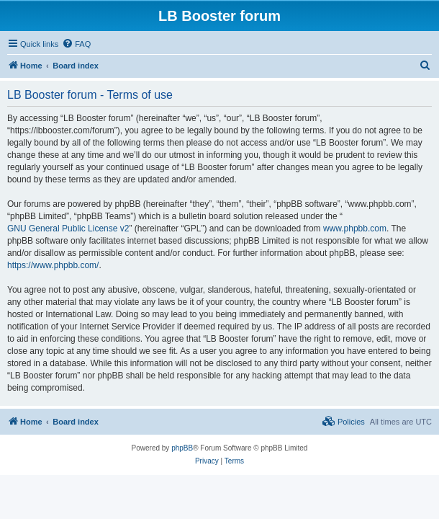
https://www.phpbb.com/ (53, 265)
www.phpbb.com (354, 228)
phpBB (182, 448)
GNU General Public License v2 (68, 228)
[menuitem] (76, 44)
